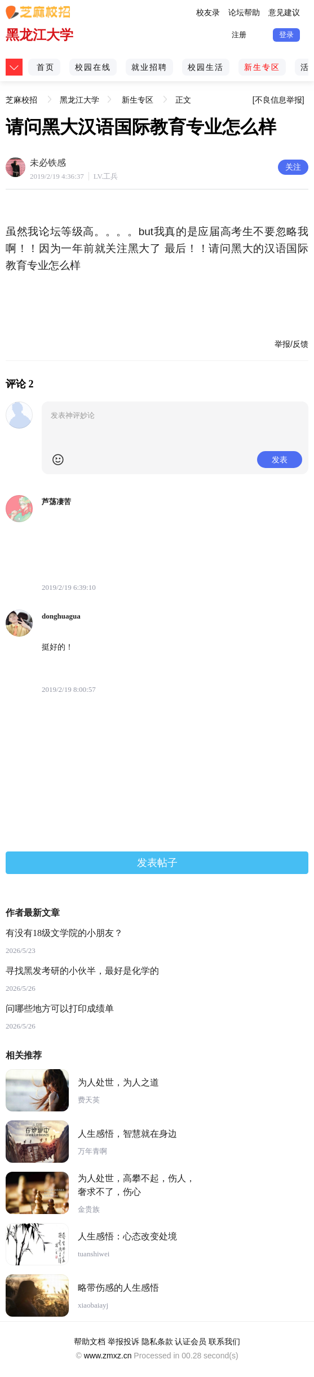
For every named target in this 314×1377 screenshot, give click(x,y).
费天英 (89, 1100)
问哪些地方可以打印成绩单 (60, 1008)
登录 (286, 34)
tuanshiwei (93, 1254)
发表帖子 (157, 862)
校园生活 (206, 67)
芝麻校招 (21, 95)
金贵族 (89, 1209)
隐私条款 (157, 1341)
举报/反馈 (291, 343)
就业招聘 (149, 67)
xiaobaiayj (93, 1305)
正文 (183, 99)
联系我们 (224, 1341)
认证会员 (190, 1341)
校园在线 (93, 67)
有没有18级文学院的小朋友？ (64, 933)
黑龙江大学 (39, 34)
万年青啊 (92, 1151)
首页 (46, 67)
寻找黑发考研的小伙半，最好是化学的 (82, 971)
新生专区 (262, 67)
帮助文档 (89, 1341)
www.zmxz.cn (108, 1355)
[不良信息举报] (278, 99)
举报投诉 (123, 1341)
